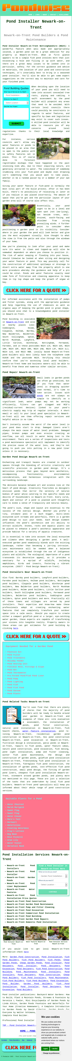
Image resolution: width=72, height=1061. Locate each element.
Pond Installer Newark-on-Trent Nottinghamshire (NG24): (35, 46)
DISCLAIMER (63, 15)
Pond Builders (24, 990)
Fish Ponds (54, 960)
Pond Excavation (59, 981)
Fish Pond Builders (33, 960)
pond (44, 90)
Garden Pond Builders (38, 984)
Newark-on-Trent (15, 322)
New (23, 1040)
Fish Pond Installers (33, 978)
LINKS (37, 15)
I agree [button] (45, 1049)
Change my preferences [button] (51, 1053)
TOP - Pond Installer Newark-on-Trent (24, 1025)
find (11, 578)
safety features (16, 154)
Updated (29, 1040)
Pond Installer (53, 963)
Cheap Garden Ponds (31, 963)
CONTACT (53, 15)
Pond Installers (51, 972)
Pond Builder (11, 984)
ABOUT (45, 15)
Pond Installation (52, 957)
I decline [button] (55, 1049)
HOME (30, 15)
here (15, 628)
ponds (40, 396)
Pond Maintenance (26, 972)
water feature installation (39, 731)
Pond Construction (49, 975)
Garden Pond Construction (24, 957)
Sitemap (4, 1040)
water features (54, 113)
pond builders (10, 355)
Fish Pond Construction (49, 969)
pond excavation (33, 740)
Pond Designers (50, 966)
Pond (5, 319)
